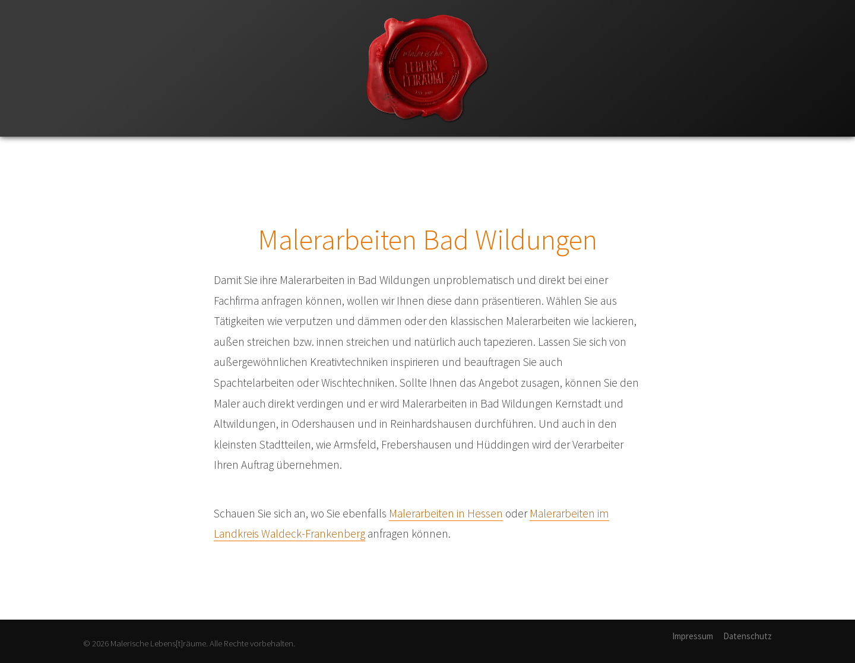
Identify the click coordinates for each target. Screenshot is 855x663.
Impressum (692, 636)
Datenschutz (747, 636)
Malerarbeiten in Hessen (446, 513)
